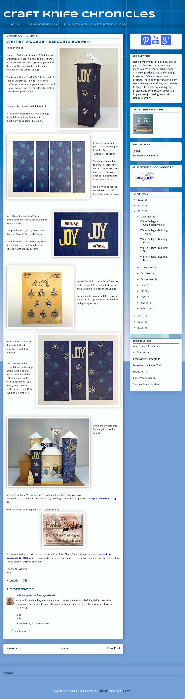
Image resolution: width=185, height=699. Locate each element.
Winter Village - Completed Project (152, 223)
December (147, 216)
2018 (141, 199)
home (15, 24)
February (146, 308)
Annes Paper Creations (146, 346)
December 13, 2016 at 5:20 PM (32, 623)
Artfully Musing (141, 352)
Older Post (113, 648)
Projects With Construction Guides (95, 24)
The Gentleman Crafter (146, 384)
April (144, 297)
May (143, 291)
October (146, 273)
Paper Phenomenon (144, 378)
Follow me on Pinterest (146, 155)
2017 (141, 205)
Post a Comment (20, 631)
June (143, 285)
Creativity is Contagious (146, 359)
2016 (141, 211)
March (145, 302)
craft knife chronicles (79, 15)
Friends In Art (140, 371)
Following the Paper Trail (147, 365)
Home (64, 648)
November (147, 267)
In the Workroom (42, 24)
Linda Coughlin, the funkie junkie (33, 595)
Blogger (127, 691)
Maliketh (103, 691)
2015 (141, 316)
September (147, 279)
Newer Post (14, 648)
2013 (141, 327)
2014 (141, 321)
